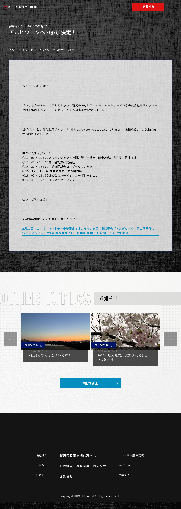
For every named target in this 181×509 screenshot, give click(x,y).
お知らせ (29, 50)
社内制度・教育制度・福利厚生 (81, 473)
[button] (11, 339)
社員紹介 (38, 483)
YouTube (124, 473)
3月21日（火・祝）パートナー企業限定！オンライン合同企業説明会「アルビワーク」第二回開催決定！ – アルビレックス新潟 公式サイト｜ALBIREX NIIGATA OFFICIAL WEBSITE (88, 231)
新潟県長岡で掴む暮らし (76, 463)
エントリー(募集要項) (133, 463)
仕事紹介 (38, 473)
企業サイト (125, 483)
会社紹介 (38, 463)
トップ (15, 50)
